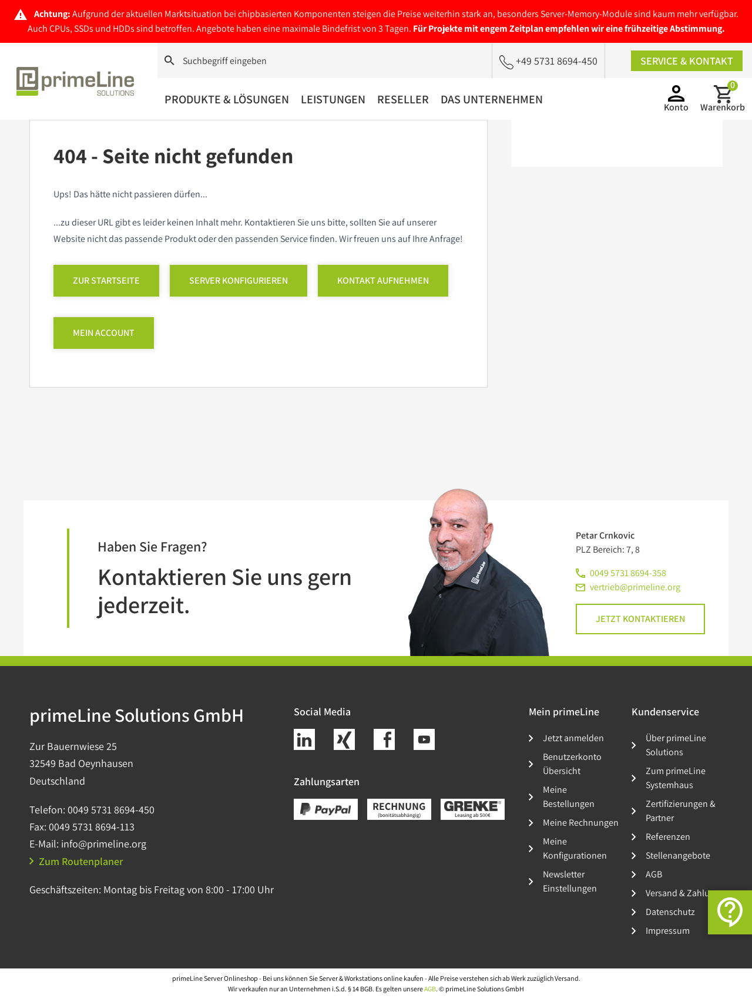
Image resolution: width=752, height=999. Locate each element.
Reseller (403, 99)
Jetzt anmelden (573, 738)
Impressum (668, 930)
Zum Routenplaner (76, 861)
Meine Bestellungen (569, 796)
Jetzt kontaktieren (640, 619)
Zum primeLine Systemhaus (676, 778)
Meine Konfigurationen (575, 848)
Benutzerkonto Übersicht (572, 764)
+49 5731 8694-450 (548, 61)
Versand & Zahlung (683, 893)
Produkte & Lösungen (226, 99)
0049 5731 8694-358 (628, 573)
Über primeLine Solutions (676, 745)
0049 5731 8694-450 (111, 809)
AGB (654, 874)
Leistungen (333, 99)
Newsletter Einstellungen (570, 881)
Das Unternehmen (492, 99)
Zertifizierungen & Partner (681, 811)
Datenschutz (670, 912)
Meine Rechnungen (581, 822)
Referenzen (668, 836)
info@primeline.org (103, 843)
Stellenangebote (678, 855)
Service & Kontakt (686, 61)
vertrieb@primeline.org (635, 587)
